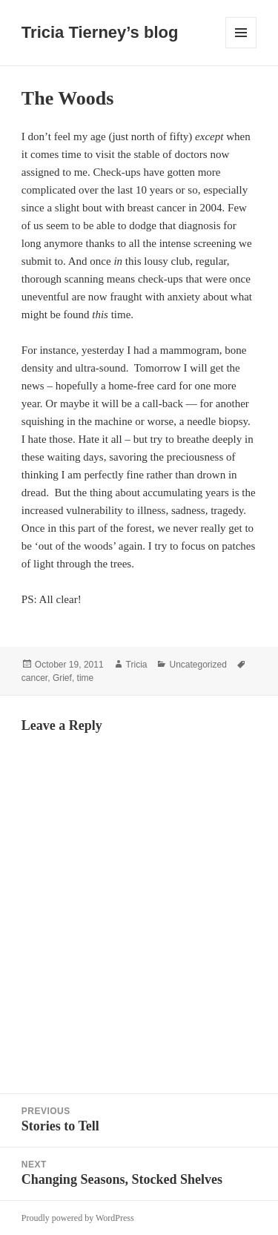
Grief (62, 678)
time (85, 678)
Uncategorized (197, 664)
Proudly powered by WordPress (77, 1218)
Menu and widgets (241, 47)
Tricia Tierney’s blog (100, 32)
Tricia (137, 664)
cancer (34, 678)
